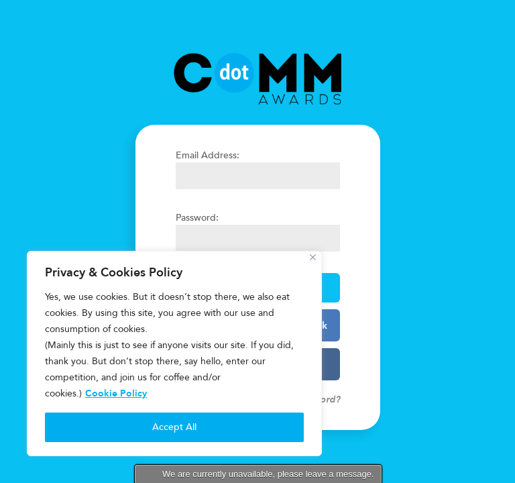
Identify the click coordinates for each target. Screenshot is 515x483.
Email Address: (207, 155)
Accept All (174, 427)
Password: (197, 217)
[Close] (313, 257)
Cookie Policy (116, 393)
